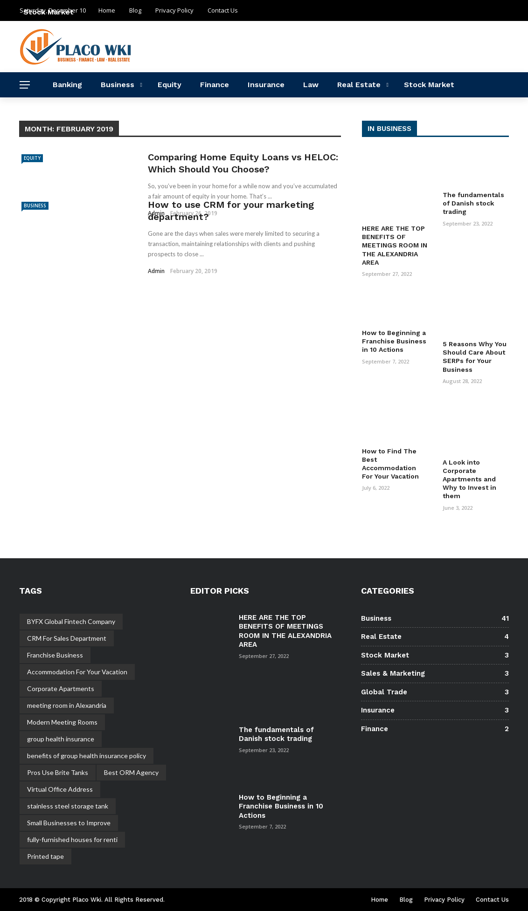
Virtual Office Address (60, 789)
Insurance (266, 84)
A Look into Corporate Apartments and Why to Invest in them (469, 479)
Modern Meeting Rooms (62, 722)
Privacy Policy (444, 899)
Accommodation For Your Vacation (77, 672)
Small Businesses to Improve (69, 823)
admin (156, 271)
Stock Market (429, 84)
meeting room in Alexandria (66, 705)
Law (311, 84)
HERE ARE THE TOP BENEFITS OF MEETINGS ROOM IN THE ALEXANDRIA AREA (394, 245)
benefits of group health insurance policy (86, 756)
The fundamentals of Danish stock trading (473, 203)
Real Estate (359, 84)
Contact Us (492, 899)
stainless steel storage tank (67, 806)
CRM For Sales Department (66, 638)
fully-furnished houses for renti (72, 839)
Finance (214, 84)
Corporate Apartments (60, 688)
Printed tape (45, 856)
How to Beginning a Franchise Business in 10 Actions (394, 341)
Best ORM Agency (131, 772)
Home (379, 899)
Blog (406, 899)
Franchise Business (55, 655)
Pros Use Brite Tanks (57, 772)
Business (117, 84)
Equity (169, 84)
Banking (67, 84)
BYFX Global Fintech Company (71, 621)
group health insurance (60, 739)
